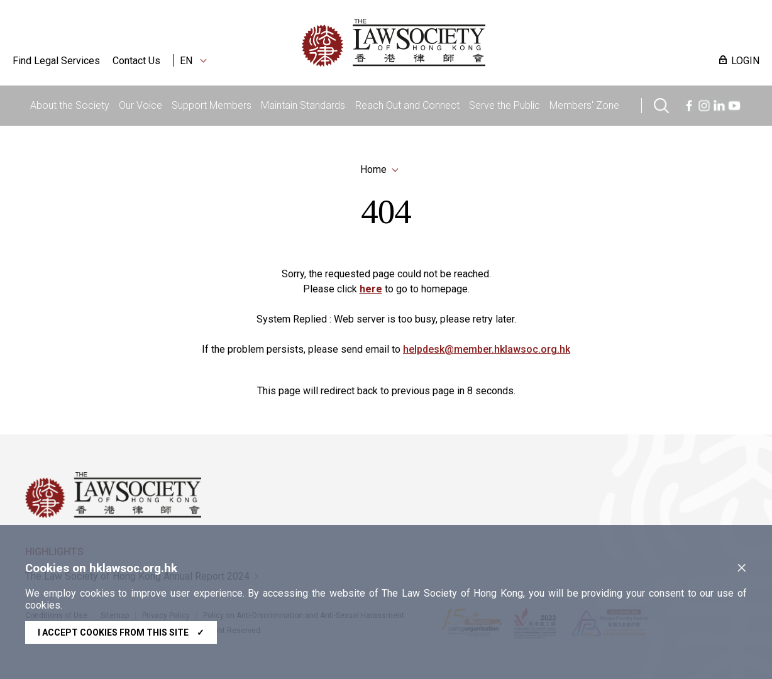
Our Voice (140, 105)
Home (373, 169)
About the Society (69, 105)
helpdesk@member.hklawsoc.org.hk (486, 352)
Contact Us (136, 61)
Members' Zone (584, 105)
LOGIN (745, 61)
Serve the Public (504, 105)
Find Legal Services (56, 61)
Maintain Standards (303, 105)
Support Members (211, 105)
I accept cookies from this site (121, 632)
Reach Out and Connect (407, 105)
